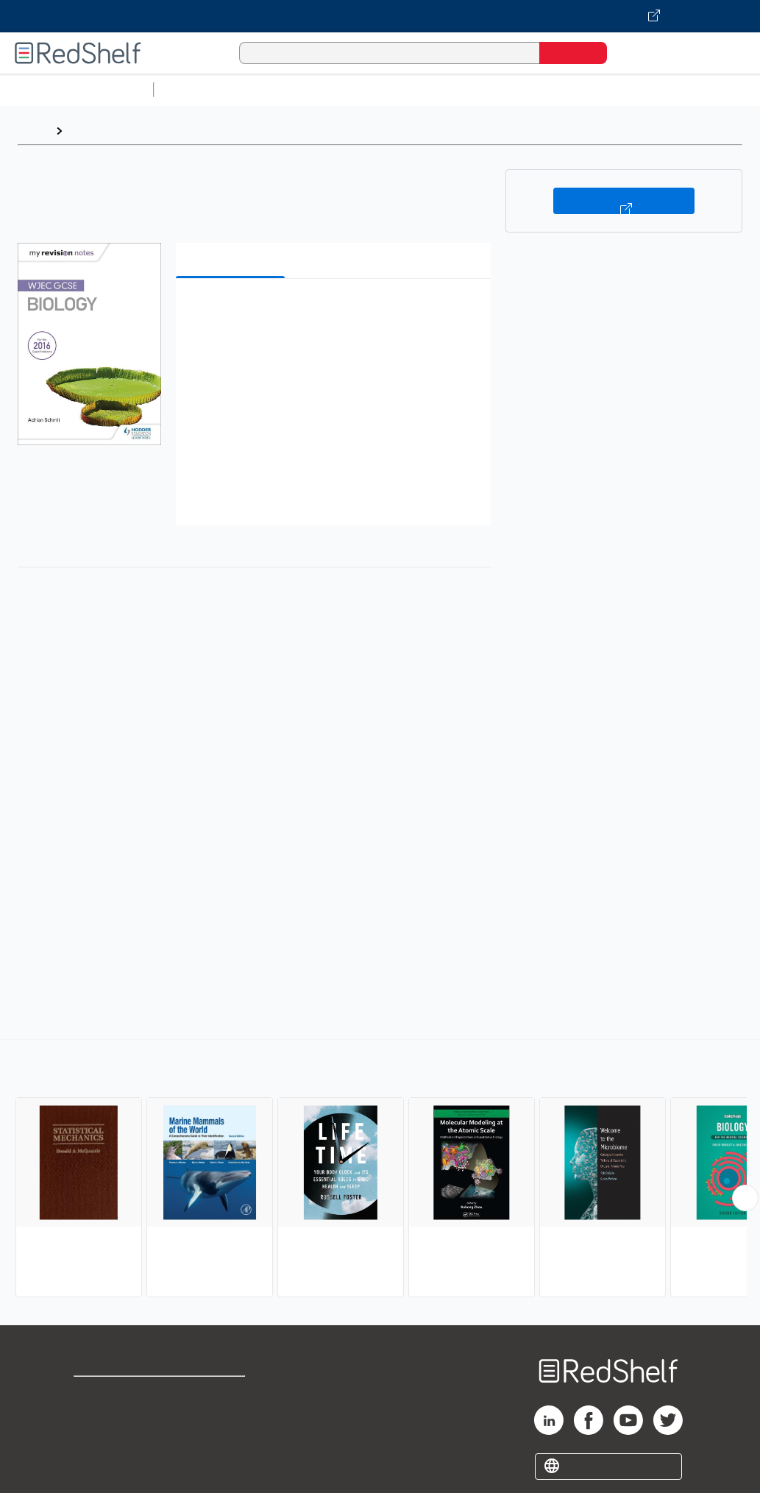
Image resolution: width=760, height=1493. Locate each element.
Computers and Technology (420, 89)
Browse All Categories (76, 89)
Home (33, 131)
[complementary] (380, 1170)
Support (96, 1418)
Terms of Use (226, 1394)
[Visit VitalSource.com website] (380, 16)
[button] (336, 312)
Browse (90, 131)
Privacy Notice (114, 1441)
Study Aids (199, 89)
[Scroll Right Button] (745, 1198)
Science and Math (288, 89)
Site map (98, 1465)
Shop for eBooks (121, 1394)
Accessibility (223, 1441)
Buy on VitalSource (624, 201)
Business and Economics (571, 89)
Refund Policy (226, 1418)
